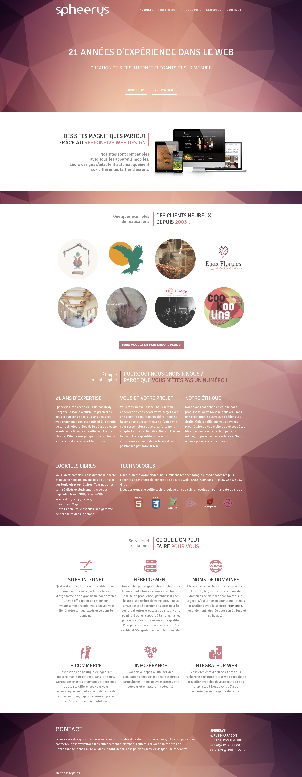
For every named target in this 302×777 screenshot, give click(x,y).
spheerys (82, 8)
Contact (234, 10)
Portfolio (166, 10)
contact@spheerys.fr (227, 750)
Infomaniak (234, 606)
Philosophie (190, 10)
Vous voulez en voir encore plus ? (151, 345)
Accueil (146, 10)
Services (213, 10)
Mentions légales (67, 773)
